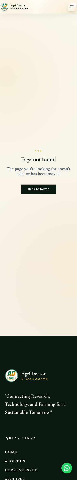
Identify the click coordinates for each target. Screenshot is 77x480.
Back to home (38, 189)
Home (11, 452)
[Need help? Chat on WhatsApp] (68, 468)
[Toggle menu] (72, 6)
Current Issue (21, 470)
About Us (15, 461)
